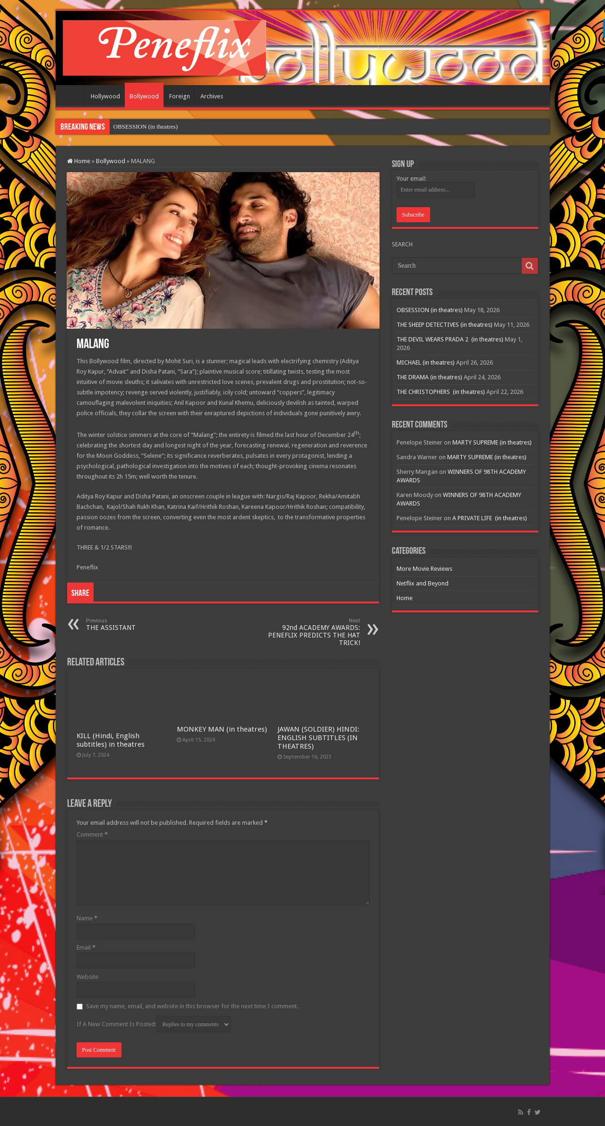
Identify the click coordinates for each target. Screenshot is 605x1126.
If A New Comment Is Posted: (154, 1024)
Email (86, 947)
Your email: (411, 178)
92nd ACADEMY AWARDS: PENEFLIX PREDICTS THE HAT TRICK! (311, 632)
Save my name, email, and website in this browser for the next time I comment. (192, 1006)
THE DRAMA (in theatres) (429, 377)
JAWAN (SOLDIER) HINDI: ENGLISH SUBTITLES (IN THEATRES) (318, 738)
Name (87, 918)
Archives (211, 96)
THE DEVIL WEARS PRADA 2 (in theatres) (450, 339)
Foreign (179, 96)
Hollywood (105, 96)
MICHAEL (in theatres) (426, 362)
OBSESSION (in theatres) (145, 126)
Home (72, 95)
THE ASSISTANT (134, 624)
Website (87, 976)
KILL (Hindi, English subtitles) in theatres (111, 740)
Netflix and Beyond (423, 583)
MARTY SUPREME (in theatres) (492, 442)
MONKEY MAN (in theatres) (222, 729)
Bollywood (144, 96)
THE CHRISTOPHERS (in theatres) (441, 391)
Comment (92, 834)
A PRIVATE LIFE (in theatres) (489, 518)
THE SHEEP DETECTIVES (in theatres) (445, 324)
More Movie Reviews (424, 568)
